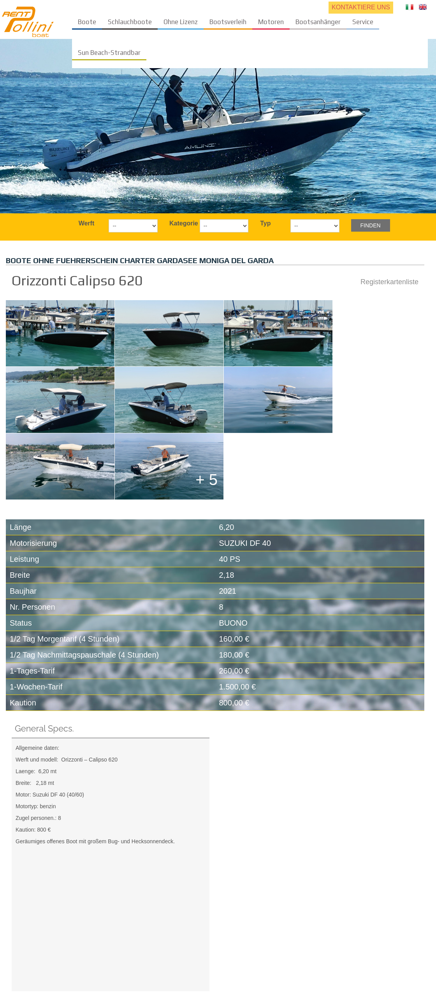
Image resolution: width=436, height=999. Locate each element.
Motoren (271, 22)
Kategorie (181, 223)
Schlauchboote (130, 22)
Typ (265, 223)
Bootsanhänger (318, 22)
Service (362, 22)
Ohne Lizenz (181, 22)
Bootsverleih (227, 22)
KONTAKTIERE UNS (361, 7)
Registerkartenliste (389, 282)
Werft (87, 223)
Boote (87, 22)
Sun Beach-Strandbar (109, 52)
